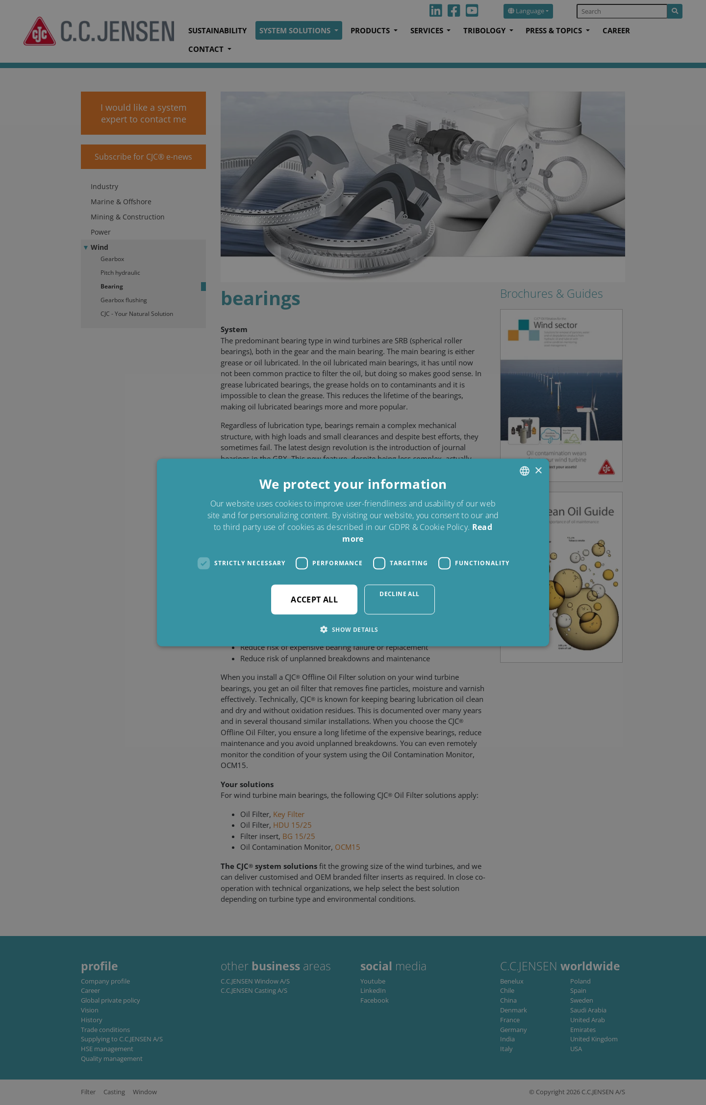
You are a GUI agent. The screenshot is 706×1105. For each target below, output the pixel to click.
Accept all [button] (314, 599)
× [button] (538, 470)
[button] (353, 629)
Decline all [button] (399, 593)
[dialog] (353, 552)
